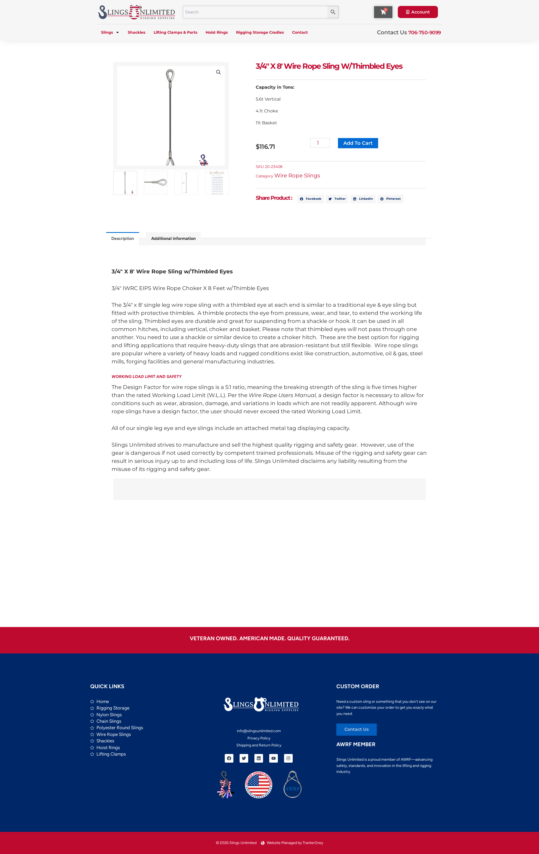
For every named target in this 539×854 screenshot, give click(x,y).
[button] (218, 72)
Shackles (136, 32)
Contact (300, 32)
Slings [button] (110, 32)
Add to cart (358, 143)
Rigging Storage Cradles (260, 32)
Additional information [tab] (173, 238)
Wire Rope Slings (297, 175)
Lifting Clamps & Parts (175, 32)
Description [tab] (122, 238)
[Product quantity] (320, 143)
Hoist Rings (217, 32)
